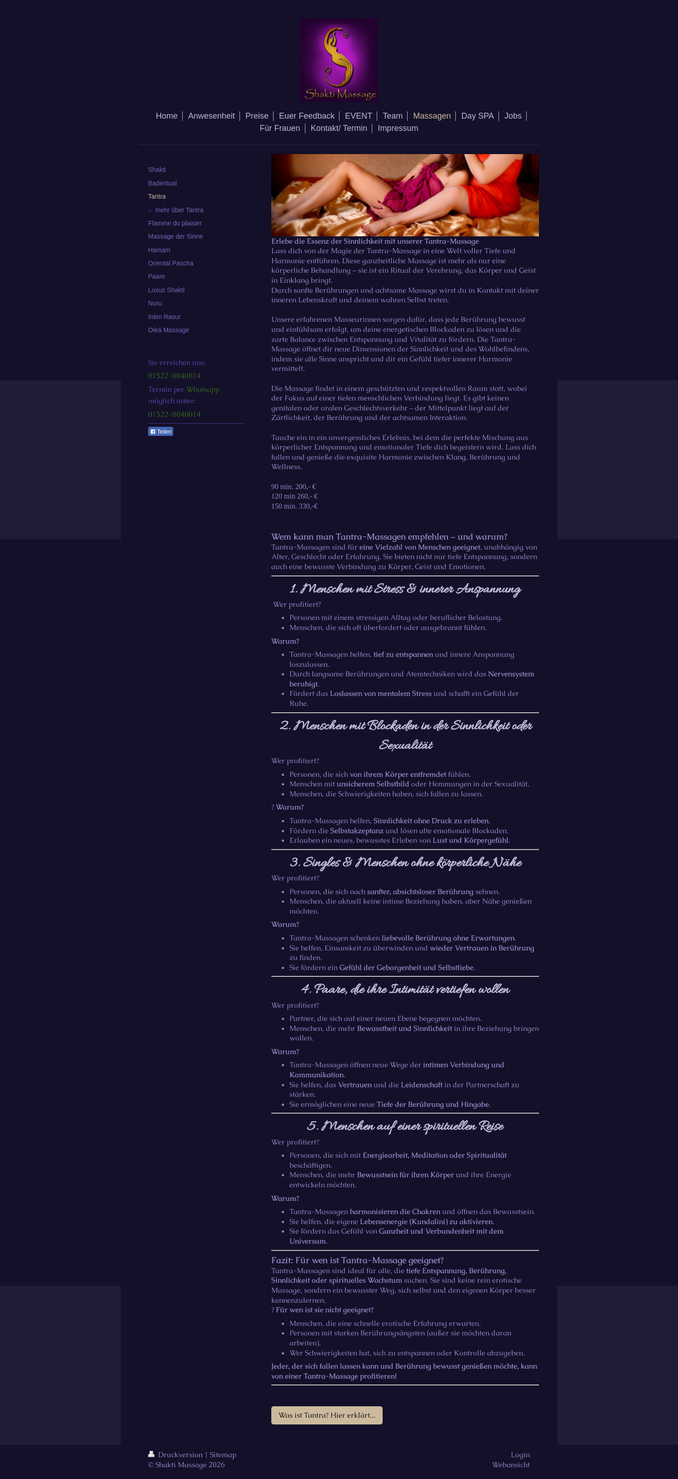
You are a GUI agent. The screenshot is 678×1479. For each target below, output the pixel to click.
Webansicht (511, 1464)
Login (520, 1454)
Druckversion (176, 1454)
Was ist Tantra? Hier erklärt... (327, 1415)
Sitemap (223, 1454)
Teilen (160, 432)
